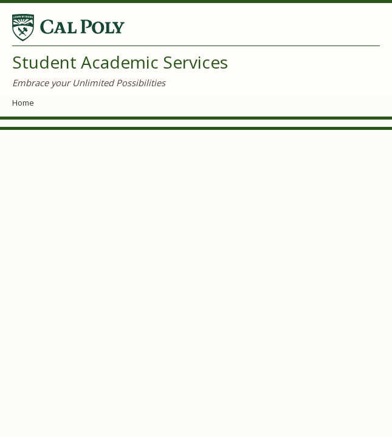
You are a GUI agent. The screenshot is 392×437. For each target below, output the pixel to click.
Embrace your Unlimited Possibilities (88, 82)
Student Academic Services (120, 61)
